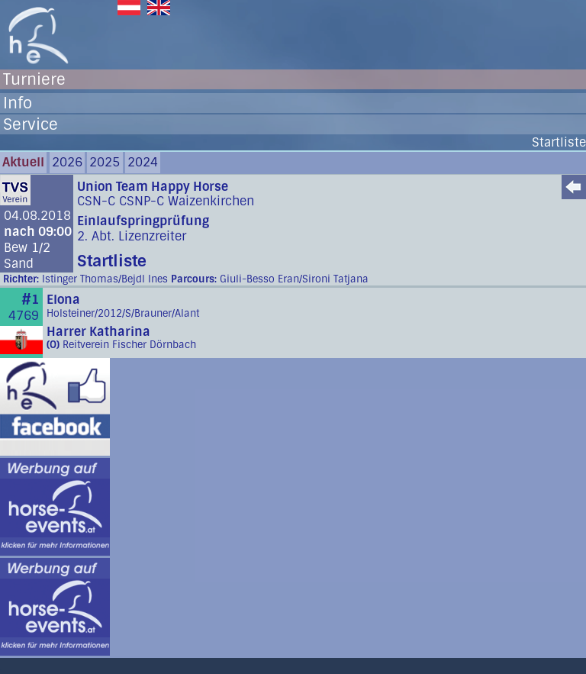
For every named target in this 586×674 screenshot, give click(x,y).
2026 (67, 162)
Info (17, 103)
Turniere (34, 79)
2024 (142, 162)
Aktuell (23, 162)
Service (30, 124)
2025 (104, 162)
